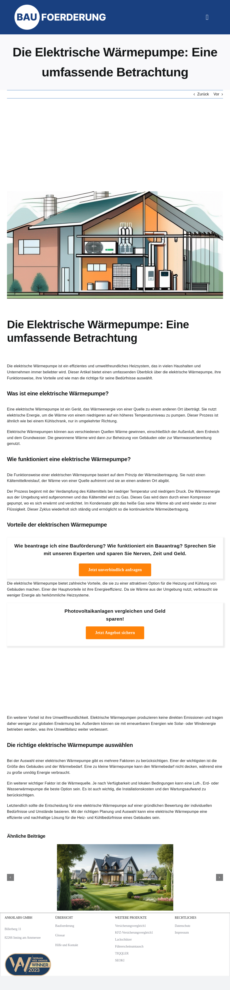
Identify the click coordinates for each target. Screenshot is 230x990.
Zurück (203, 94)
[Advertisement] (115, 144)
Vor (216, 94)
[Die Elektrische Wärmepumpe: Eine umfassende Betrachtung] (115, 245)
